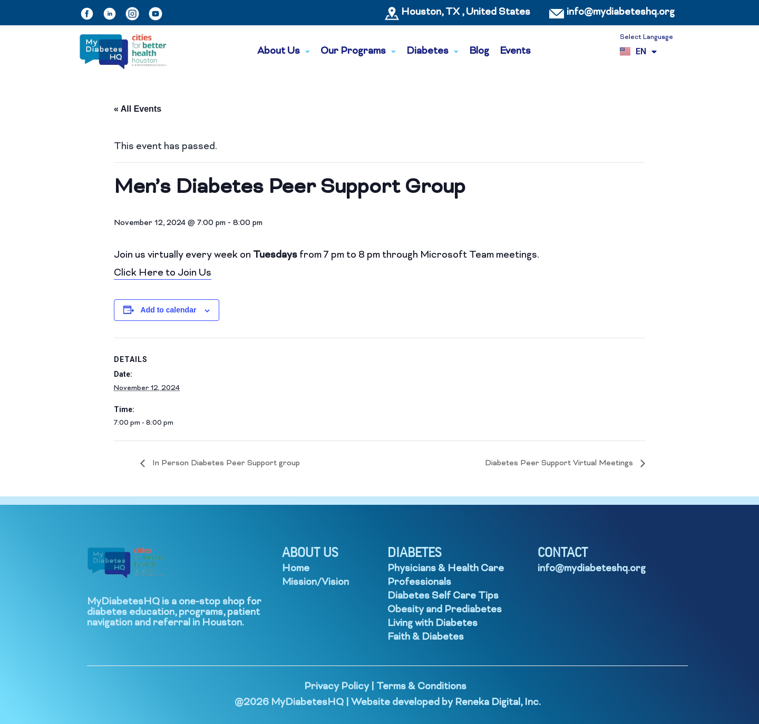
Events (515, 51)
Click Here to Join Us (162, 273)
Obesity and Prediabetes (444, 610)
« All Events (137, 108)
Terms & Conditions (421, 687)
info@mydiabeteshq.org (621, 12)
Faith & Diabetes (425, 637)
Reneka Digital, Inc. (498, 703)
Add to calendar (169, 310)
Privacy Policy (336, 687)
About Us (283, 51)
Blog (479, 51)
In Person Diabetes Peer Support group (225, 463)
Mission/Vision (315, 582)
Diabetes (432, 51)
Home (295, 569)
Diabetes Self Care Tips (443, 596)
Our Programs (358, 51)
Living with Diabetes (432, 624)
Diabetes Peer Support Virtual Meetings (560, 463)
